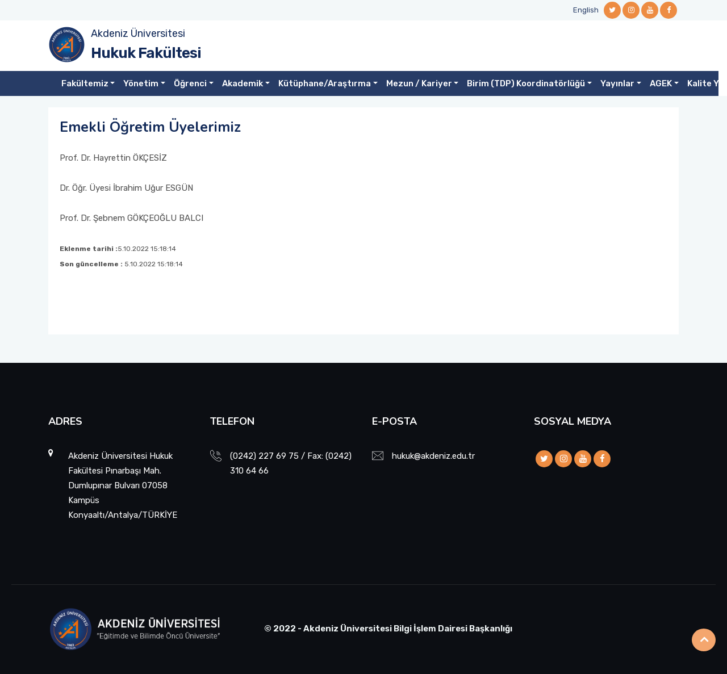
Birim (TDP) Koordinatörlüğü (526, 83)
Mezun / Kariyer (419, 83)
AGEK (661, 83)
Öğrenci (190, 83)
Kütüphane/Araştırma (324, 83)
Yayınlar (617, 83)
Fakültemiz (84, 83)
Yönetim (140, 83)
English (586, 10)
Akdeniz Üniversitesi (138, 33)
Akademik (242, 83)
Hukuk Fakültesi (146, 53)
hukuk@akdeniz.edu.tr (433, 456)
